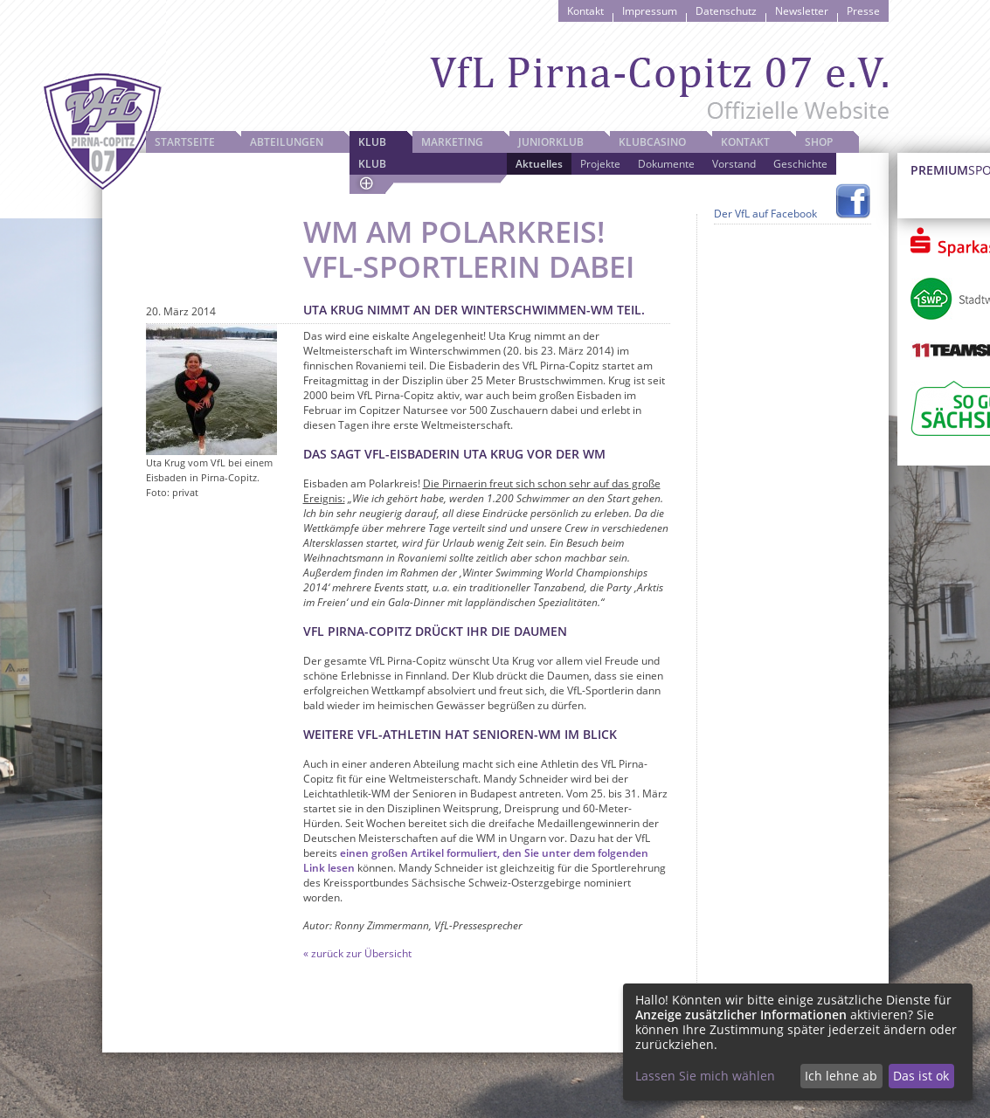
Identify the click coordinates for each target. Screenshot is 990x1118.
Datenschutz (726, 10)
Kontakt (585, 10)
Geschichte (800, 163)
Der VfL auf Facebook (765, 213)
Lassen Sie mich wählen (705, 1075)
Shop (819, 142)
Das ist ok (921, 1075)
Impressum (649, 10)
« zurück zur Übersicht (357, 953)
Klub (372, 142)
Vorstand (734, 163)
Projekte (600, 163)
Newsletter (801, 10)
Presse (863, 10)
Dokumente (666, 163)
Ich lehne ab (841, 1075)
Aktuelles (539, 163)
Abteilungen (286, 142)
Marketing (452, 142)
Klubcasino (652, 142)
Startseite (185, 142)
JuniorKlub (551, 142)
